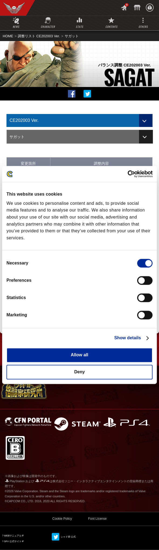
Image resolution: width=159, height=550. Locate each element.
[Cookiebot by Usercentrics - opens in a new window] (129, 173)
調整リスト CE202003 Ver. (39, 36)
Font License (97, 519)
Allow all (79, 355)
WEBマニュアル (13, 535)
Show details (127, 338)
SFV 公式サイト (13, 541)
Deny (79, 372)
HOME (8, 36)
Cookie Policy (62, 519)
